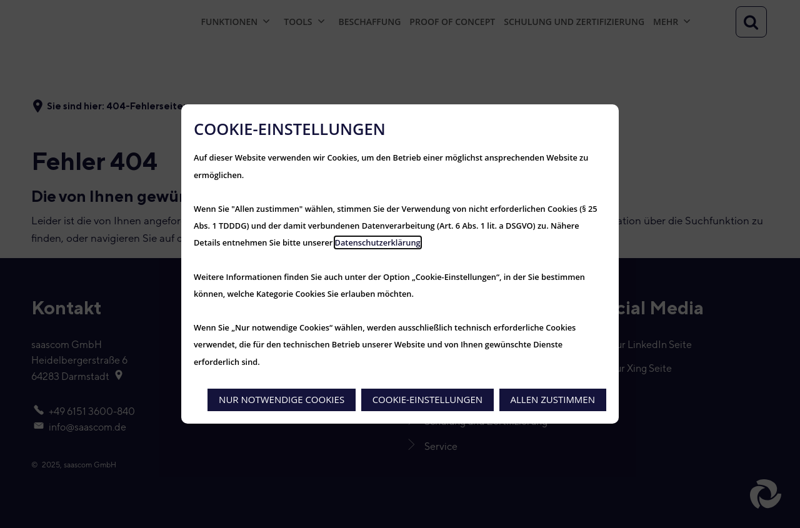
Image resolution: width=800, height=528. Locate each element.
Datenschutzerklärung (378, 242)
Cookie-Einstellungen (427, 399)
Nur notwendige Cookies (281, 399)
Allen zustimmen (553, 399)
